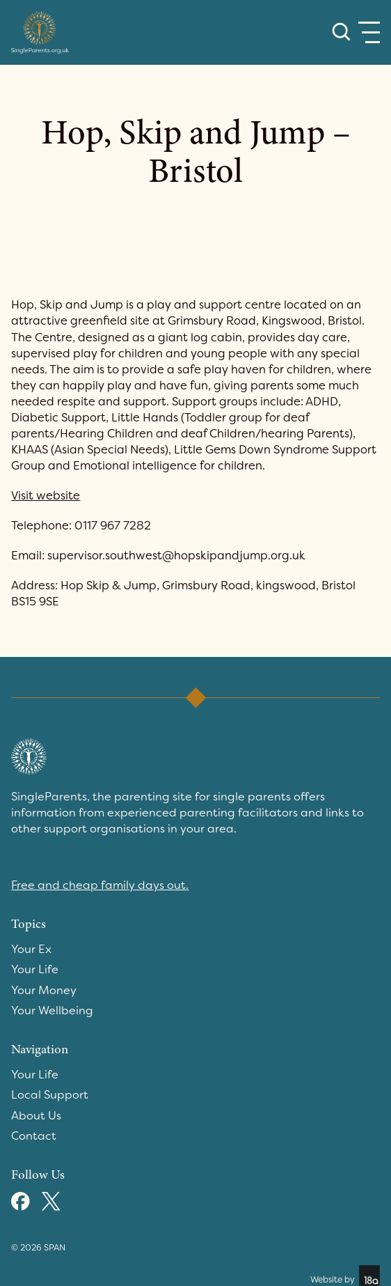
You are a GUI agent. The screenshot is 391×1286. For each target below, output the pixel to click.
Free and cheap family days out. (100, 885)
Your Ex (31, 949)
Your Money (44, 990)
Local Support (49, 1094)
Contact (33, 1136)
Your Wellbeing (52, 1010)
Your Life (34, 969)
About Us (36, 1115)
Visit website (45, 495)
